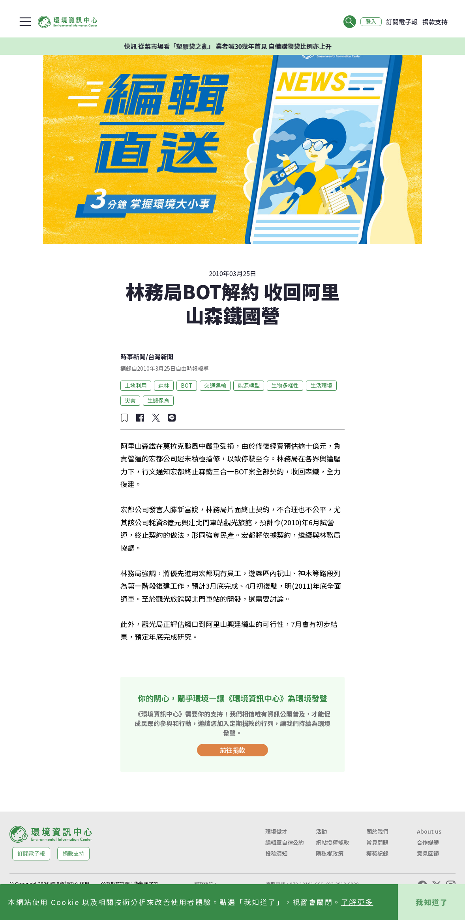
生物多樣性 (285, 385)
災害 (130, 400)
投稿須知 (276, 853)
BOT (187, 385)
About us (429, 831)
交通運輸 (215, 385)
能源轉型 (249, 385)
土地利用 (136, 385)
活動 (321, 831)
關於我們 (377, 831)
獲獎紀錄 (377, 853)
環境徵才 (276, 831)
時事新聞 (133, 356)
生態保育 (158, 400)
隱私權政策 (329, 853)
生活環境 (321, 385)
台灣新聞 (160, 356)
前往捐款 (232, 750)
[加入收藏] (124, 418)
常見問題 (377, 842)
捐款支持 (435, 21)
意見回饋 (428, 853)
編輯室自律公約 (284, 842)
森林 (163, 385)
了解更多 (357, 902)
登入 (371, 22)
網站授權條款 (332, 842)
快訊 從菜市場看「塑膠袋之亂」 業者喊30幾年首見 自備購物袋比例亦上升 (245, 46)
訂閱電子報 (402, 21)
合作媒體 (428, 842)
